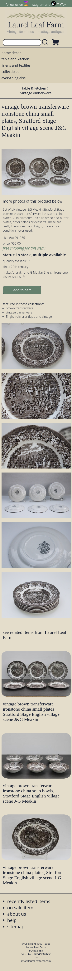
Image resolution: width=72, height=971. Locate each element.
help (12, 920)
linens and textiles (16, 65)
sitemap (16, 926)
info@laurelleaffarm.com (36, 961)
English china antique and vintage (29, 316)
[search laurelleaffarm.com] (46, 42)
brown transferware (19, 308)
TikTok (61, 4)
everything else (14, 78)
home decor (11, 52)
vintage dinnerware (35, 93)
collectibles (10, 71)
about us (16, 914)
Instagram (37, 4)
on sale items (21, 907)
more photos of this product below (32, 201)
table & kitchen (34, 88)
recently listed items (28, 901)
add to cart (22, 290)
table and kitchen (15, 59)
